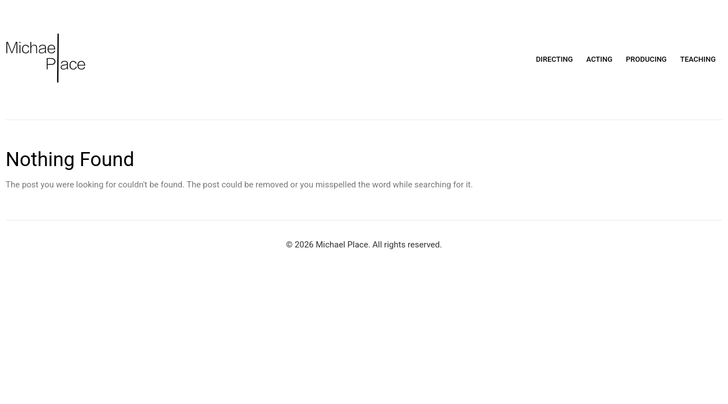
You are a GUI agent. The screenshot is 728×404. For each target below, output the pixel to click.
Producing (646, 59)
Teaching (698, 59)
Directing (554, 59)
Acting (600, 59)
